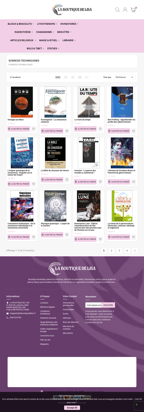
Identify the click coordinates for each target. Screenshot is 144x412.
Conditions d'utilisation (45, 312)
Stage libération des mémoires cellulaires (49, 323)
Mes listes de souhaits (68, 327)
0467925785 (15, 317)
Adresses (67, 318)
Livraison (44, 303)
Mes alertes (68, 333)
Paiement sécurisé (48, 318)
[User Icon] (125, 9)
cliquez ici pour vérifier (94, 391)
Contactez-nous (47, 335)
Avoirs (65, 314)
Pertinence (125, 77)
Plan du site (45, 340)
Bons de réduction (71, 322)
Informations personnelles (68, 304)
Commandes (68, 309)
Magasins (44, 344)
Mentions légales (47, 307)
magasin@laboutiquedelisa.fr (23, 313)
